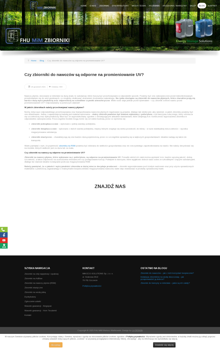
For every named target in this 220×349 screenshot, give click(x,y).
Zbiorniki (104, 6)
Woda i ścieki (139, 6)
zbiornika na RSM (67, 146)
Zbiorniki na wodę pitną (35, 292)
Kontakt (212, 6)
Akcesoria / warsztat (175, 6)
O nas (93, 6)
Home (84, 6)
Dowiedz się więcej (164, 345)
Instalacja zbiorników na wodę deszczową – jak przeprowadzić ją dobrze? (162, 278)
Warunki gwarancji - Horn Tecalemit (40, 310)
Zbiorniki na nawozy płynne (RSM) (40, 283)
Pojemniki (154, 6)
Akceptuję (56, 345)
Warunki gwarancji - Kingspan (38, 306)
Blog (202, 6)
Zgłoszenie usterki (32, 301)
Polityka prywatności (91, 286)
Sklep (193, 6)
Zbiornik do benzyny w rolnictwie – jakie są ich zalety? (165, 283)
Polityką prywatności (135, 336)
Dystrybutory (120, 6)
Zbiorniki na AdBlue (33, 278)
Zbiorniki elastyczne (33, 287)
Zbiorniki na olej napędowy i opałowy (41, 274)
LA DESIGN (137, 330)
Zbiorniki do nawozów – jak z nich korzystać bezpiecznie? (167, 273)
